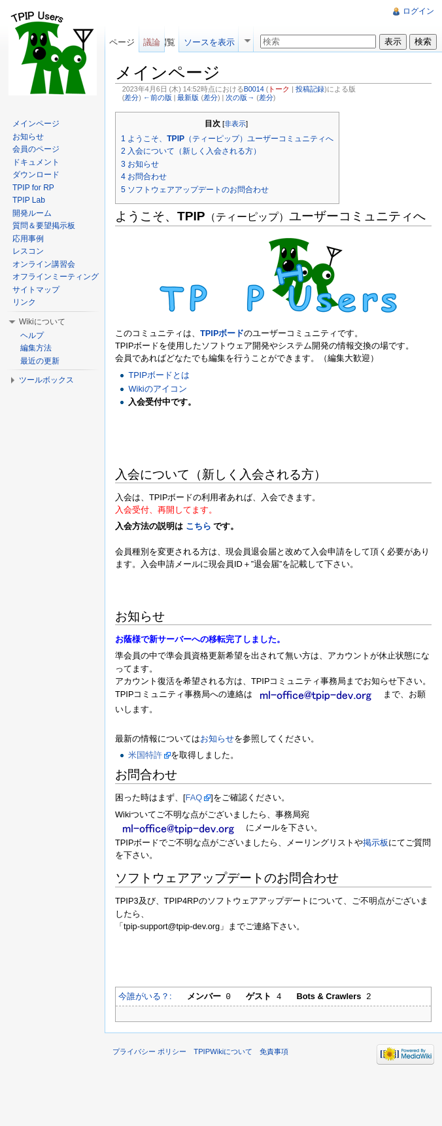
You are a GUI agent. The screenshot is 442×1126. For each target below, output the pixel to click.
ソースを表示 (209, 42)
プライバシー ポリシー (149, 1051)
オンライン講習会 (43, 264)
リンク (24, 302)
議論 (151, 42)
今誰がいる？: (145, 996)
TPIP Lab (28, 200)
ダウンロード (36, 174)
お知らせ (217, 738)
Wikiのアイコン (157, 389)
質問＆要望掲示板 (43, 225)
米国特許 (145, 755)
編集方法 (36, 347)
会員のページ (36, 149)
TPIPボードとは (158, 375)
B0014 (254, 89)
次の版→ (240, 97)
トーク (279, 89)
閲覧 (166, 42)
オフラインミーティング (55, 276)
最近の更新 (40, 361)
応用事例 (28, 238)
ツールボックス (46, 379)
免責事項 (274, 1051)
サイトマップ (36, 289)
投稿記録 (310, 89)
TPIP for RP (33, 187)
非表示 (235, 124)
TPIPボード (222, 333)
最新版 (188, 97)
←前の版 (157, 97)
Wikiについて (42, 321)
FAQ (194, 797)
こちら (198, 526)
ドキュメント (36, 162)
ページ (122, 42)
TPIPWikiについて (223, 1051)
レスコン (28, 251)
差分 (131, 97)
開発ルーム (32, 213)
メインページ (36, 123)
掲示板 (375, 842)
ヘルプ (32, 335)
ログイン (418, 11)
